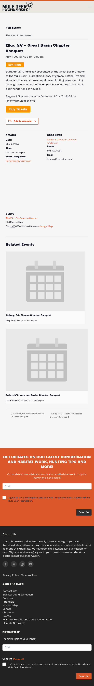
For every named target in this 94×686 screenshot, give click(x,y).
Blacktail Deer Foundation (17, 595)
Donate (6, 609)
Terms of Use (29, 575)
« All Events (13, 28)
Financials (8, 602)
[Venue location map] (47, 188)
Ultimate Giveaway (13, 623)
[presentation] (45, 281)
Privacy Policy (10, 575)
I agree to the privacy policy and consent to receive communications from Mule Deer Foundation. (49, 500)
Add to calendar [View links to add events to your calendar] (23, 121)
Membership (10, 605)
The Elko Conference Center (21, 218)
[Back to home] (17, 7)
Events (6, 616)
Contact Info (9, 591)
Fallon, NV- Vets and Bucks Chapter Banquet (33, 395)
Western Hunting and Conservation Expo (27, 620)
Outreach (25, 161)
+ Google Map (45, 226)
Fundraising (12, 161)
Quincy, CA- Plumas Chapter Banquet (28, 315)
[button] (90, 6)
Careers (7, 598)
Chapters (8, 613)
